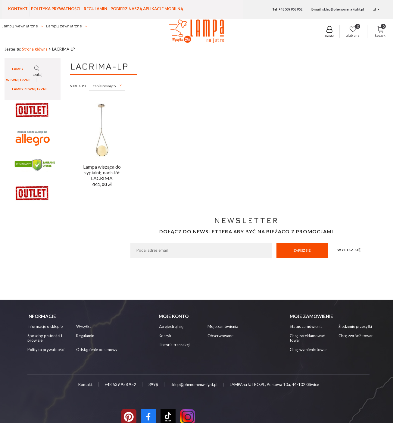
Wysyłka (84, 327)
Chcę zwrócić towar (355, 336)
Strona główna (35, 49)
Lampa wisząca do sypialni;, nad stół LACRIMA (102, 171)
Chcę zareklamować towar (307, 338)
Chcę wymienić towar (308, 350)
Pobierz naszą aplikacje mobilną (147, 8)
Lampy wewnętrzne (20, 25)
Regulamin (95, 8)
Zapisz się (302, 250)
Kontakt (18, 8)
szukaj (302, 33)
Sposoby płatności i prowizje (44, 338)
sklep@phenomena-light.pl (343, 9)
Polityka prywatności (55, 8)
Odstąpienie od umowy (96, 350)
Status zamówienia (306, 327)
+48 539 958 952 (290, 9)
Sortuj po (78, 86)
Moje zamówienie (311, 316)
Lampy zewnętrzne (64, 25)
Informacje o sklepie (45, 327)
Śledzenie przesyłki (355, 327)
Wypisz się (349, 250)
